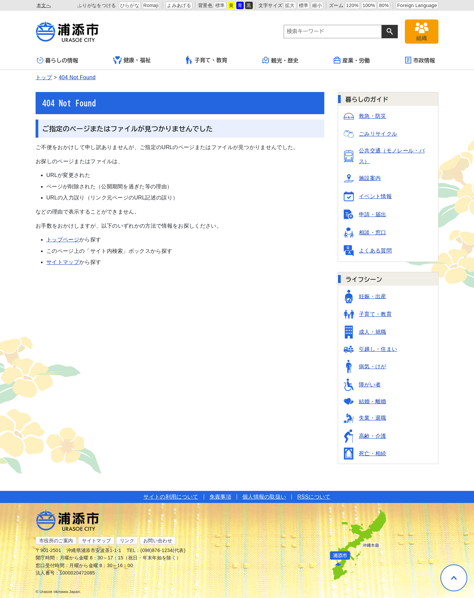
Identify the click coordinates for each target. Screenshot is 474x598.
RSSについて (313, 497)
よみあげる (179, 5)
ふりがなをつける (97, 5)
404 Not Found (77, 77)
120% (352, 5)
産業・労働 (352, 60)
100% (369, 5)
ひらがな (129, 5)
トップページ (62, 239)
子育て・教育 (206, 60)
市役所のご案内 (56, 540)
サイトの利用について (170, 497)
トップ (44, 77)
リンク (127, 540)
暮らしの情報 (57, 60)
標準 (220, 5)
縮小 (317, 5)
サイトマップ (62, 262)
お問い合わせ (157, 540)
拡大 (290, 5)
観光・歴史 (281, 60)
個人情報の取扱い (264, 497)
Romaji (151, 5)
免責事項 (220, 497)
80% (384, 5)
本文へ (44, 5)
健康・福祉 (132, 60)
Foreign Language (417, 5)
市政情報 (420, 60)
